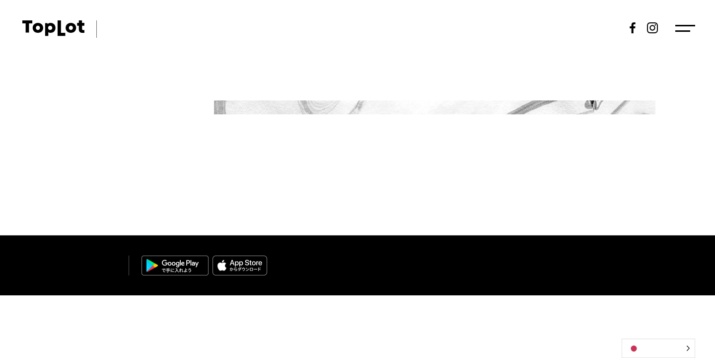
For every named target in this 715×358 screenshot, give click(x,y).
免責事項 (642, 261)
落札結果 (550, 28)
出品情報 (503, 28)
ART (115, 28)
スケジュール (448, 28)
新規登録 (596, 28)
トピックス (287, 28)
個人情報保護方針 (596, 261)
